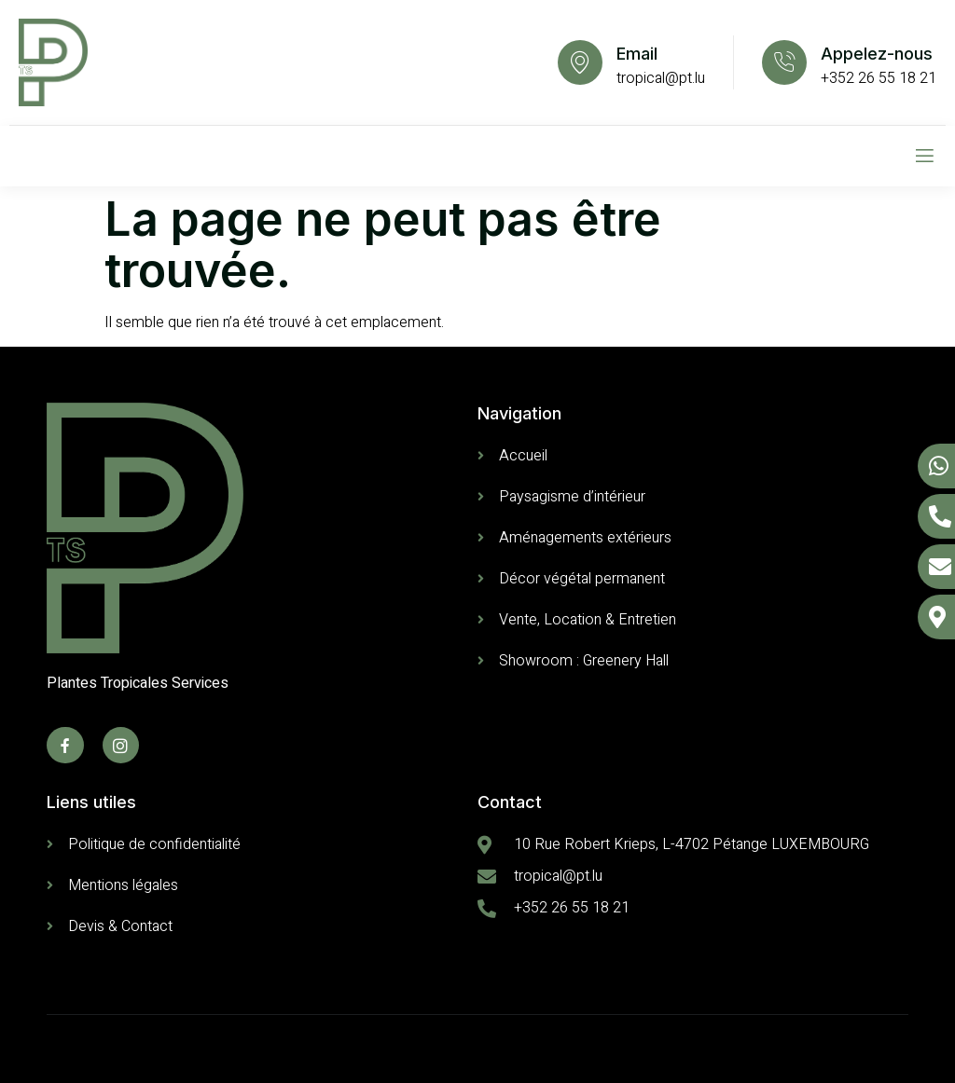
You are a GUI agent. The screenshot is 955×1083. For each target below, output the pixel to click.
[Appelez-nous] (784, 62)
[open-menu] (924, 156)
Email (636, 53)
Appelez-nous (877, 53)
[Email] (580, 62)
